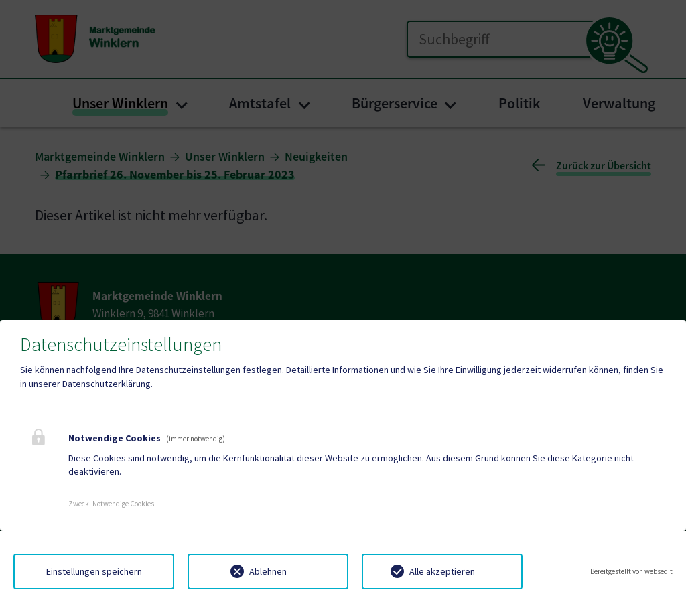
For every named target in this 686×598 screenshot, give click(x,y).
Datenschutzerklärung (106, 384)
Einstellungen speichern (94, 571)
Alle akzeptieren (442, 571)
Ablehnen (268, 571)
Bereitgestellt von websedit (631, 571)
